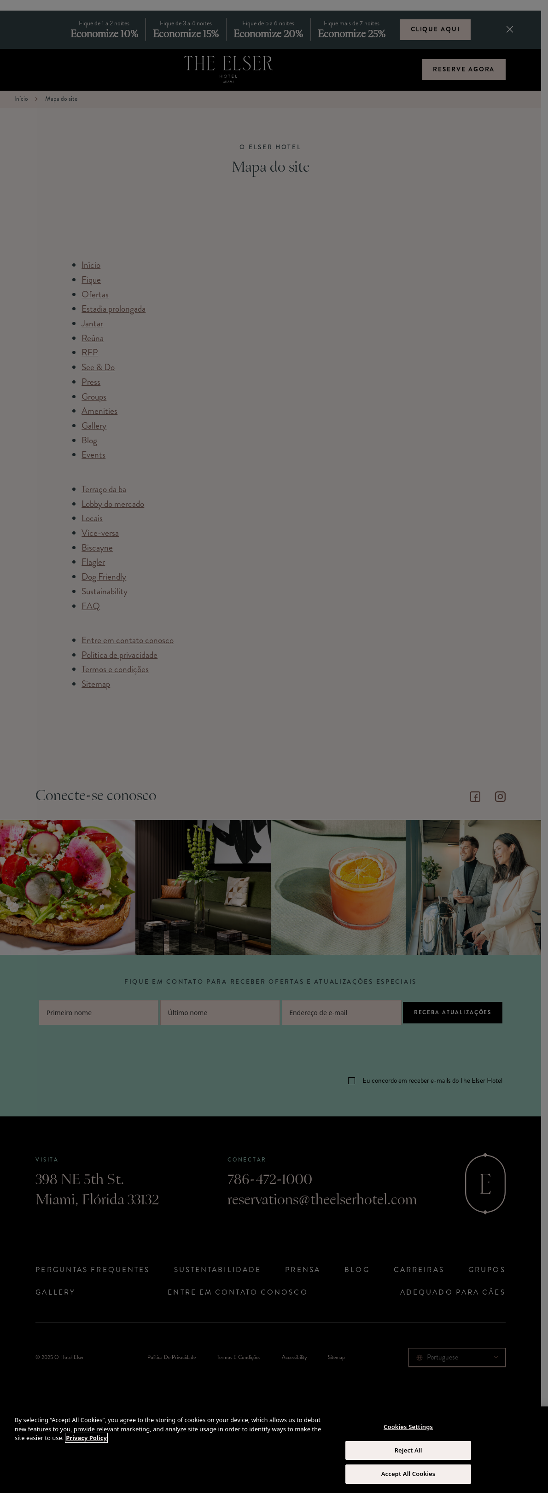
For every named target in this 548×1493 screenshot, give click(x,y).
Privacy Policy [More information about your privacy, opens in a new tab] (86, 1438)
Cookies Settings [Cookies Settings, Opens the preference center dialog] (408, 1427)
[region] (274, 1449)
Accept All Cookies (408, 1474)
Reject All (408, 1450)
